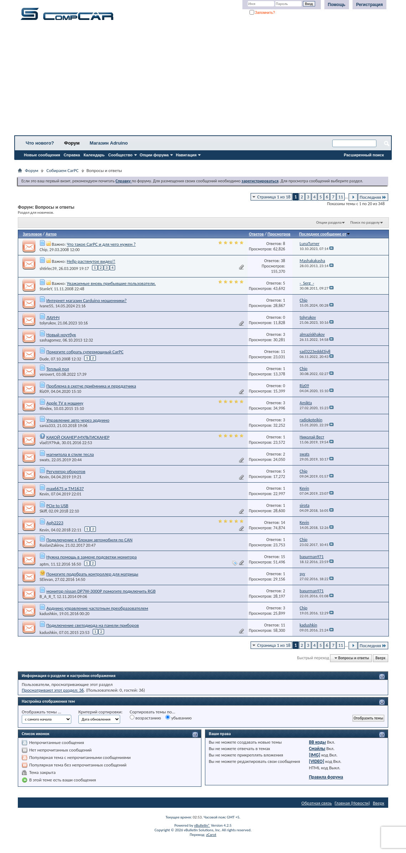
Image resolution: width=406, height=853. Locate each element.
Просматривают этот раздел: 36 (53, 690)
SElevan (46, 579)
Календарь (93, 155)
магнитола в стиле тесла (70, 454)
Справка (72, 155)
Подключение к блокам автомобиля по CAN (89, 539)
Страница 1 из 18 (274, 196)
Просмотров (279, 234)
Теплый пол (57, 368)
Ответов (256, 234)
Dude (44, 359)
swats (44, 459)
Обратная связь (317, 803)
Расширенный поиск (364, 155)
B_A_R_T (47, 596)
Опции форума (154, 155)
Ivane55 (46, 305)
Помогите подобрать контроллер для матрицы (92, 574)
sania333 (47, 425)
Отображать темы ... (41, 711)
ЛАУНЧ (53, 317)
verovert (47, 374)
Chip (43, 249)
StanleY (46, 288)
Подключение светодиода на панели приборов (92, 625)
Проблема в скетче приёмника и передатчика (91, 386)
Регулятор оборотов (65, 471)
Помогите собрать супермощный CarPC (85, 351)
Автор (51, 234)
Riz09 (44, 391)
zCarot (211, 834)
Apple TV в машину (64, 403)
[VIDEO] (316, 761)
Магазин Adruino (109, 143)
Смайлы (317, 748)
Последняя (373, 197)
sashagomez (50, 340)
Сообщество (120, 155)
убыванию (178, 718)
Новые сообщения (42, 155)
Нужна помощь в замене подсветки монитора (91, 557)
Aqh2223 (54, 522)
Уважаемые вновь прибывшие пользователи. (111, 283)
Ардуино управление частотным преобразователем (97, 608)
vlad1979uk (50, 442)
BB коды (317, 742)
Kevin (44, 476)
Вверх (380, 658)
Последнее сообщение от (324, 234)
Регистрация (369, 4)
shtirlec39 (48, 268)
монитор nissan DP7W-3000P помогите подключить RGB (101, 591)
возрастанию (145, 718)
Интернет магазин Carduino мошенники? (86, 300)
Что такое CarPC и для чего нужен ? (101, 244)
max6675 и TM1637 (65, 488)
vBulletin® (202, 825)
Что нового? (40, 143)
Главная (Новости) (352, 803)
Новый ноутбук (61, 334)
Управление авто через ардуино (77, 420)
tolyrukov (48, 323)
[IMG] (314, 755)
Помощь (336, 4)
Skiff (43, 511)
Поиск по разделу (365, 222)
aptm (44, 564)
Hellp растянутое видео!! (91, 261)
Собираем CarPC (62, 170)
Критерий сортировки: (100, 711)
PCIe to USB (57, 505)
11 (340, 196)
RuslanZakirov (51, 545)
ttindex (46, 408)
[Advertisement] (203, 80)
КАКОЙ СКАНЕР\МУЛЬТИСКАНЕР (77, 437)
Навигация (186, 155)
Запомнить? (262, 13)
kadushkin (48, 613)
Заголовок (32, 234)
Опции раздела (328, 222)
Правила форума (326, 777)
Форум (71, 143)
